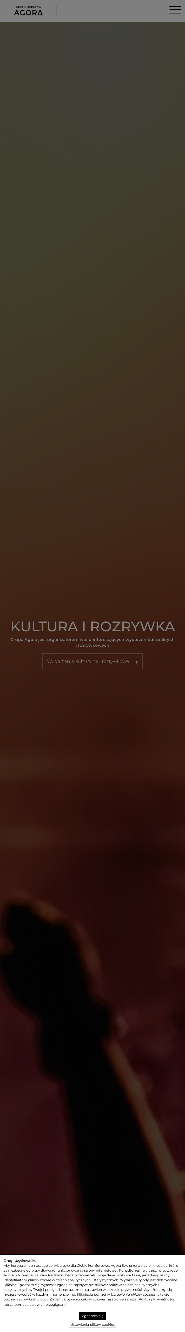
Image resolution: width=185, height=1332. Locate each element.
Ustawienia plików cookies (92, 1324)
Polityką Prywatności (156, 1299)
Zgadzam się (92, 1315)
